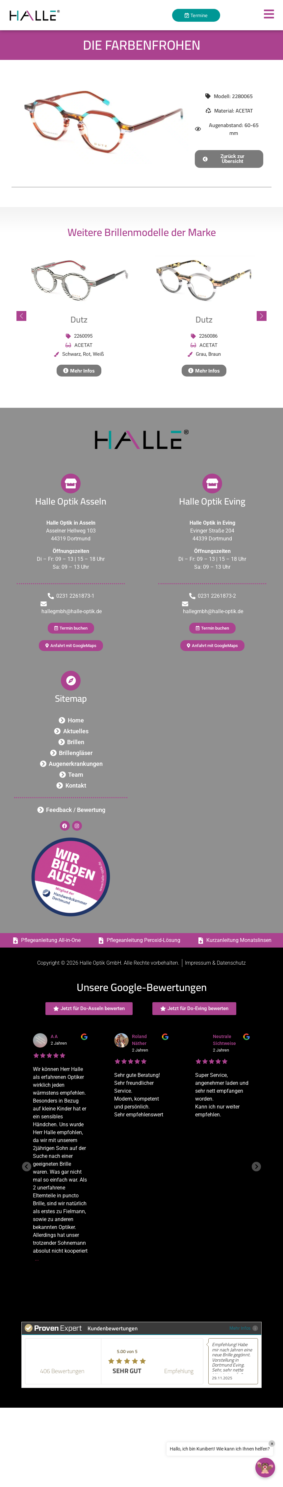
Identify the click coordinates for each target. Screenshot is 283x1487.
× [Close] (272, 1443)
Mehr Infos (243, 1328)
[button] (229, 159)
